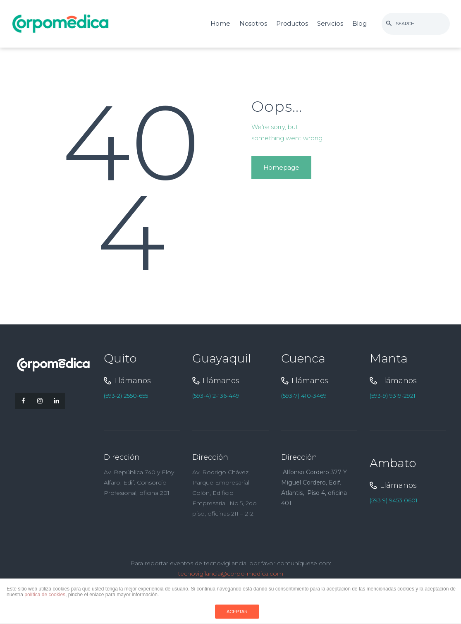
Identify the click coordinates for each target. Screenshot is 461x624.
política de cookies (44, 595)
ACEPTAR (237, 611)
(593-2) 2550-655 (126, 395)
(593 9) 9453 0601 (394, 500)
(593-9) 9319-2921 (393, 395)
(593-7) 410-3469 (304, 395)
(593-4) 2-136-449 (215, 395)
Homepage (281, 167)
